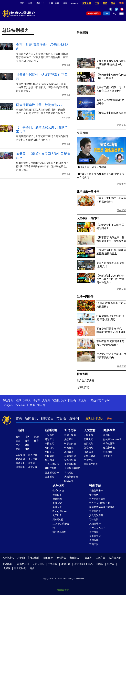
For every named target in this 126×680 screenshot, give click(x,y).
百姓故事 (93, 532)
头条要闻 (20, 454)
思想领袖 (69, 452)
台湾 (27, 440)
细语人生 (69, 480)
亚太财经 (49, 476)
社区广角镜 (50, 468)
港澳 (27, 436)
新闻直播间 (94, 13)
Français (7, 405)
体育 (36, 440)
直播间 (74, 418)
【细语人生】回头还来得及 (111, 112)
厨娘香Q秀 (57, 519)
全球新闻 (49, 435)
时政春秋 (69, 447)
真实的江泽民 (96, 515)
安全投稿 (74, 557)
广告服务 (87, 557)
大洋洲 (46, 400)
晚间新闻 (49, 447)
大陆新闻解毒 (71, 476)
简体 (57, 3)
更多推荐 (121, 183)
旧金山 (72, 400)
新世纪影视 (20, 568)
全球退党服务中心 (83, 564)
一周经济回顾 (52, 464)
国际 (18, 436)
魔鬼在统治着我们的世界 (102, 507)
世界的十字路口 (72, 468)
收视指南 (35, 557)
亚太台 (82, 400)
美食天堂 (57, 503)
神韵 (22, 3)
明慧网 (99, 564)
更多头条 (121, 125)
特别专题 (82, 374)
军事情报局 (70, 460)
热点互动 (69, 439)
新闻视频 (51, 430)
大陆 (18, 449)
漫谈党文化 (95, 536)
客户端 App (115, 557)
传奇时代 (93, 494)
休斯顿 (56, 400)
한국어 (41, 405)
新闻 (21, 430)
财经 (27, 444)
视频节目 (47, 418)
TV (107, 13)
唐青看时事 (70, 464)
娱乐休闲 (58, 485)
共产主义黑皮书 (85, 380)
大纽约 (17, 400)
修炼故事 (93, 540)
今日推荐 (82, 133)
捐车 (113, 3)
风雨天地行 (95, 523)
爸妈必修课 (89, 456)
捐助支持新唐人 (94, 418)
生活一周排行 (85, 296)
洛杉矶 (37, 400)
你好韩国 (57, 499)
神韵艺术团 (23, 564)
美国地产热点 (91, 464)
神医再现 (107, 452)
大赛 (30, 3)
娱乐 (36, 436)
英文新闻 (86, 3)
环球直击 (49, 439)
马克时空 (69, 472)
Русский (20, 405)
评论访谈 (70, 430)
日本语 (31, 405)
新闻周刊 (49, 456)
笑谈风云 (88, 439)
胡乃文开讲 (109, 443)
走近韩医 (107, 456)
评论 (18, 444)
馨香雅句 (88, 447)
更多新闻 (121, 210)
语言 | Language (70, 3)
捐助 (105, 3)
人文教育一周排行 (88, 218)
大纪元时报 (38, 564)
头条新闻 (82, 32)
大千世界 (57, 515)
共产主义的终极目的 (99, 503)
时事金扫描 (70, 443)
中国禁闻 (49, 443)
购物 (121, 3)
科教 (27, 449)
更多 (32, 568)
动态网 (110, 564)
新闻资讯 (31, 418)
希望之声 (65, 564)
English (106, 400)
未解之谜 (88, 435)
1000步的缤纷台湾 (60, 525)
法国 (63, 400)
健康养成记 (109, 447)
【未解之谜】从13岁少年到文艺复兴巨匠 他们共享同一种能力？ (110, 279)
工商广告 (93, 544)
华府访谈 (49, 460)
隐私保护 (48, 557)
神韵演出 (20, 467)
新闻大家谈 (70, 435)
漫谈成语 (88, 452)
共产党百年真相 (97, 499)
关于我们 (21, 557)
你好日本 (57, 494)
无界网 (6, 568)
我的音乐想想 (59, 532)
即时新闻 (20, 459)
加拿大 (27, 400)
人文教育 (90, 430)
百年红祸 (93, 519)
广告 (97, 3)
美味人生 (57, 507)
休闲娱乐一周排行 (88, 191)
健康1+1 (107, 435)
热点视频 (32, 454)
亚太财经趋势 (52, 472)
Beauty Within (59, 511)
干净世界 (52, 564)
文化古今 (88, 460)
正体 (51, 3)
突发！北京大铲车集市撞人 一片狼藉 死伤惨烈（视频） (111, 64)
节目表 (61, 418)
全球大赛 (32, 467)
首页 (19, 418)
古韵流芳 (88, 443)
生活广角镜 (58, 490)
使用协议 (61, 557)
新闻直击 (49, 452)
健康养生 (109, 430)
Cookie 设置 (63, 590)
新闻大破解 (70, 456)
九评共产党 (83, 387)
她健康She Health (112, 439)
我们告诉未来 (96, 490)
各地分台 (40, 3)
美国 (18, 440)
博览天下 (20, 463)
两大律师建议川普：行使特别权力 (40, 105)
